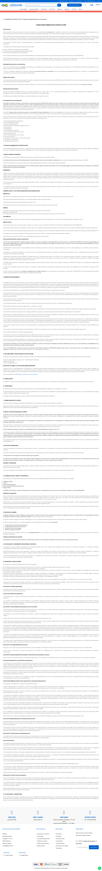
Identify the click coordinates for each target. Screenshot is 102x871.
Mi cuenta (58, 834)
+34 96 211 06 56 (91, 819)
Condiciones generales (43, 838)
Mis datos (58, 836)
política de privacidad (89, 841)
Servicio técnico (74, 5)
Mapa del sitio (40, 845)
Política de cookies (41, 841)
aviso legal (78, 843)
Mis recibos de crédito (62, 845)
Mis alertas (59, 848)
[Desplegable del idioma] (97, 5)
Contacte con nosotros (42, 834)
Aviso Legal (39, 836)
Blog (99, 1)
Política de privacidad (42, 843)
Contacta (71, 1)
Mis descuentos (60, 843)
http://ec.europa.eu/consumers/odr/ (27, 374)
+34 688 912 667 (23, 855)
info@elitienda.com (89, 1)
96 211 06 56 (78, 1)
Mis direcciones (60, 838)
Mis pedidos (59, 841)
